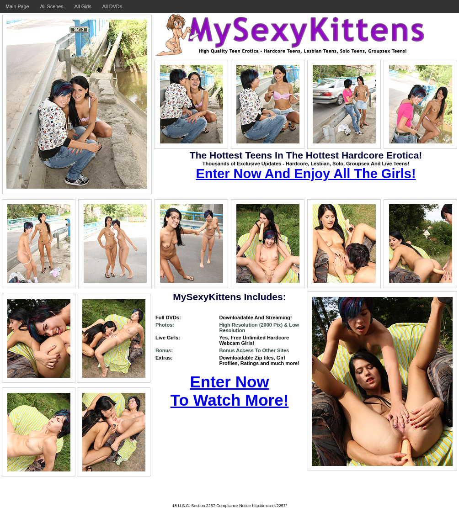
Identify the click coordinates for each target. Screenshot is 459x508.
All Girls (83, 6)
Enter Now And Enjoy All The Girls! (306, 173)
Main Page (17, 6)
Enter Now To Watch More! (230, 391)
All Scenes (52, 6)
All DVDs (112, 6)
